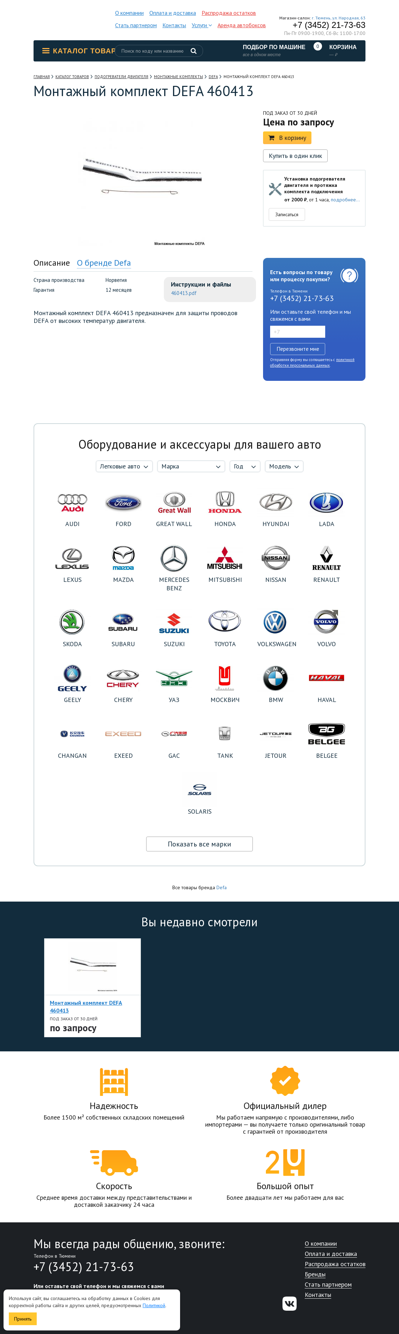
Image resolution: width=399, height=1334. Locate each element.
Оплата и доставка (172, 12)
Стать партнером (136, 25)
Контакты (174, 25)
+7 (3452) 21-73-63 (329, 25)
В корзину (287, 138)
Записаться (286, 214)
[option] (92, 987)
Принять (22, 1319)
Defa (221, 887)
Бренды (315, 1274)
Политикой (154, 1305)
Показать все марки (199, 844)
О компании (129, 12)
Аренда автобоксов (242, 25)
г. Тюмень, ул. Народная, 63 (338, 17)
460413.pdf (184, 293)
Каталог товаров (84, 50)
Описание (52, 262)
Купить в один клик (295, 156)
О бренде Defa (104, 262)
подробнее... (345, 199)
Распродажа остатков (229, 12)
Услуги (202, 25)
